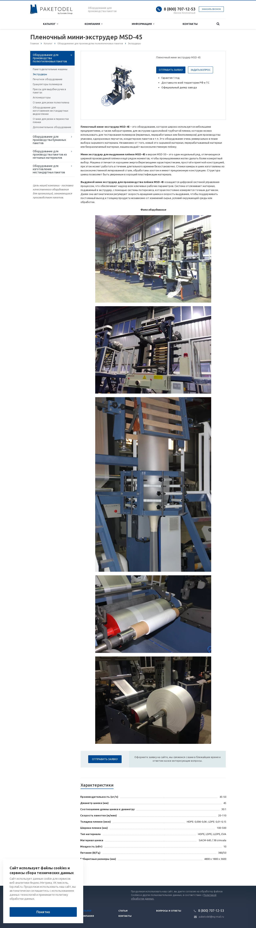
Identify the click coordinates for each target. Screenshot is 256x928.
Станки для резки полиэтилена (51, 102)
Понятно (43, 912)
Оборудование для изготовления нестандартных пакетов (49, 169)
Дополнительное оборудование (52, 127)
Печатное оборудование (47, 79)
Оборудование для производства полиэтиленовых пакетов (50, 58)
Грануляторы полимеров (47, 84)
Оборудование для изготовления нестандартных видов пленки (50, 110)
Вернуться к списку (43, 873)
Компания (93, 23)
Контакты (190, 23)
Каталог (50, 23)
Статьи (123, 911)
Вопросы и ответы (168, 911)
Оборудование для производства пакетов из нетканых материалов (50, 154)
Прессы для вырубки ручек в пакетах (49, 91)
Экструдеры (40, 74)
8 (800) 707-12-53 (179, 9)
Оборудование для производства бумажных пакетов (49, 140)
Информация (143, 23)
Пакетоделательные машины (50, 69)
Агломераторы (42, 97)
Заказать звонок (211, 9)
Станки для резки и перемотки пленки (51, 120)
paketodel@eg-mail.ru (211, 916)
